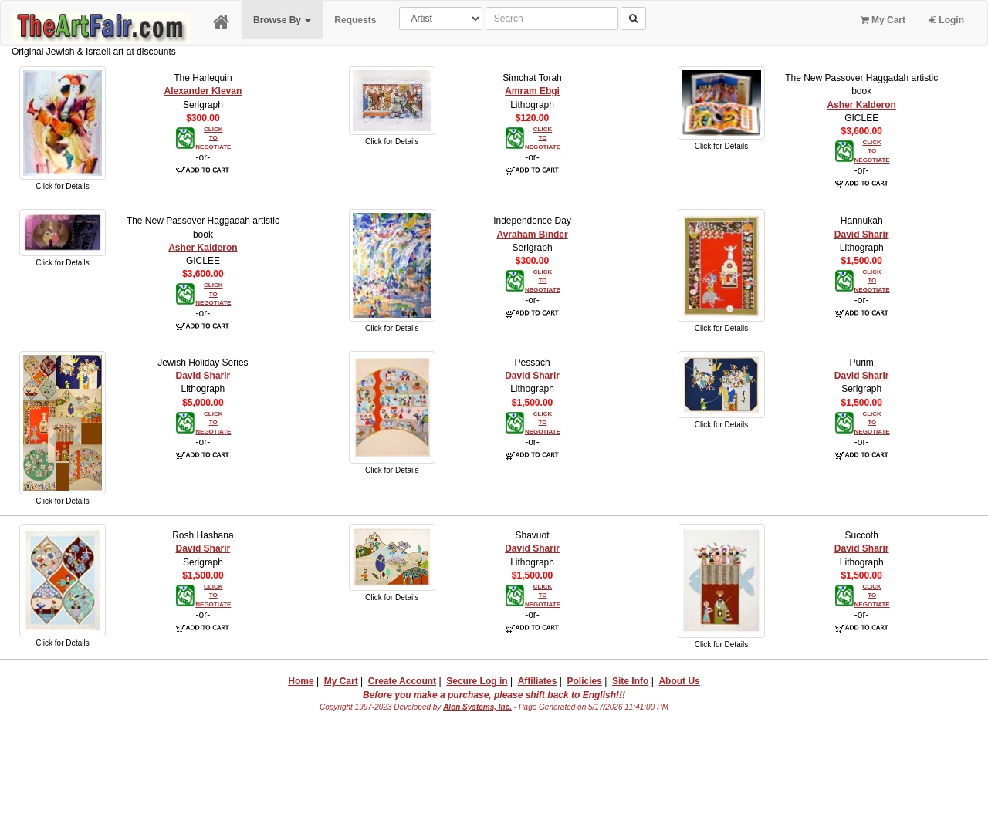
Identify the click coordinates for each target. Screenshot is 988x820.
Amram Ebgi (532, 91)
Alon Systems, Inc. (477, 707)
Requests (355, 20)
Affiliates (537, 681)
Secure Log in (476, 681)
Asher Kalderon (861, 105)
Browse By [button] (282, 20)
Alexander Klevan (203, 91)
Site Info (630, 681)
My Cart (883, 20)
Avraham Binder (531, 234)
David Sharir (861, 234)
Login (946, 20)
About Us (678, 681)
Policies (584, 681)
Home (300, 681)
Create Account (402, 681)
